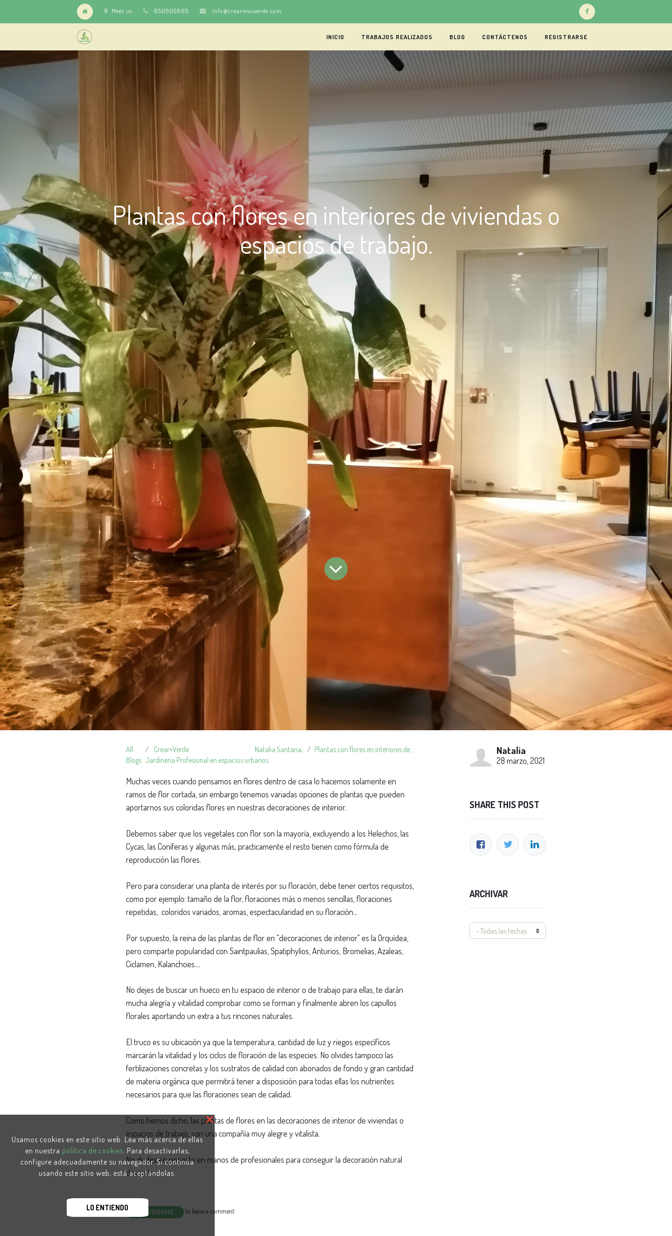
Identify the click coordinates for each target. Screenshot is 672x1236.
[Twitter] (508, 844)
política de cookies (92, 1150)
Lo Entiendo (107, 1207)
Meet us (118, 10)
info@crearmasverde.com (247, 10)
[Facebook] (480, 844)
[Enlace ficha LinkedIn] (535, 844)
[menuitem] (335, 36)
